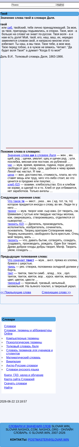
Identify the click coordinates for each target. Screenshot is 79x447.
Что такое (16, 201)
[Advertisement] (39, 103)
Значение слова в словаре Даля (32, 155)
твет (10, 273)
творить (13, 240)
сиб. (10, 27)
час (10, 164)
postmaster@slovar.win (48, 439)
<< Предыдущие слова (15, 292)
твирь (11, 266)
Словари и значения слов (30, 426)
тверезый (14, 282)
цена (11, 174)
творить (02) (16, 223)
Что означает (21, 260)
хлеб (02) (14, 184)
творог (12, 210)
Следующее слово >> (56, 292)
